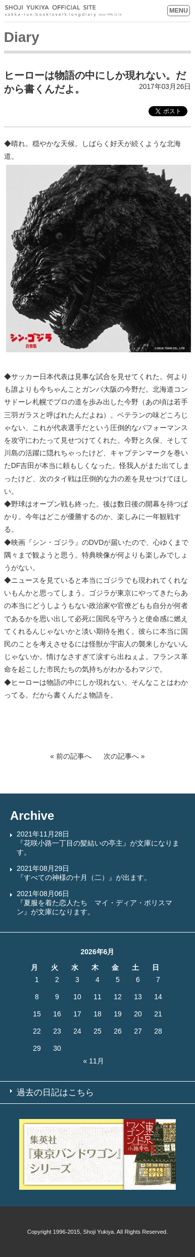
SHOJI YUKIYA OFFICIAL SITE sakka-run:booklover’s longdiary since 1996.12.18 (63, 11)
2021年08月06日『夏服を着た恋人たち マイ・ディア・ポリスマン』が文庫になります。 (94, 903)
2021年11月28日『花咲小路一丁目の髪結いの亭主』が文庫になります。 (98, 843)
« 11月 (93, 1061)
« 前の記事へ (70, 756)
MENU (178, 10)
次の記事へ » (124, 756)
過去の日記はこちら (55, 1092)
